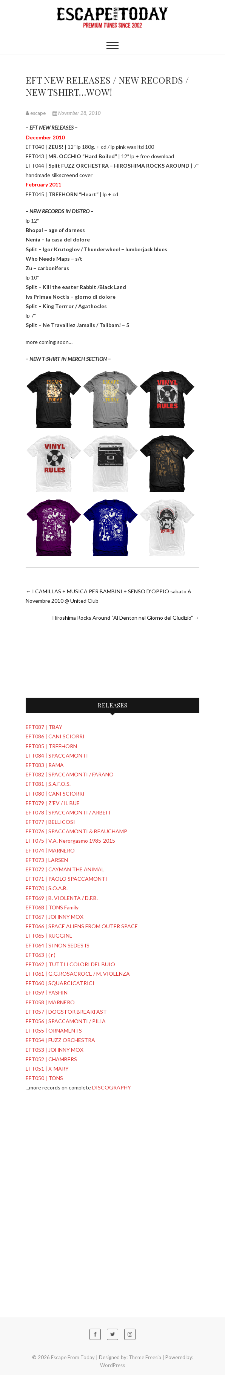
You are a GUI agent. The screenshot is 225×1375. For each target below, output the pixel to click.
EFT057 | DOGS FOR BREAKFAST (66, 1011)
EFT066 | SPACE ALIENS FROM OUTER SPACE (82, 926)
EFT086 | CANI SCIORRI (55, 736)
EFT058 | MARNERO (50, 1002)
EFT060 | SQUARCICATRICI (60, 983)
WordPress (112, 1365)
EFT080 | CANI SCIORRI (55, 793)
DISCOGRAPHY (111, 1087)
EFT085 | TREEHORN (51, 746)
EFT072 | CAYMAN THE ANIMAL (65, 869)
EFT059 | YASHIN (47, 992)
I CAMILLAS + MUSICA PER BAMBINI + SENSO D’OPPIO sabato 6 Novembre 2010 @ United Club (108, 596)
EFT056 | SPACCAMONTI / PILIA (66, 1021)
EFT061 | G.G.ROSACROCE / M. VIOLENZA (78, 973)
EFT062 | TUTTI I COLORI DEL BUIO (70, 964)
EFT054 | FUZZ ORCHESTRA (60, 1040)
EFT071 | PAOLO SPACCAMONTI (66, 878)
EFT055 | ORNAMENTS (54, 1030)
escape (36, 113)
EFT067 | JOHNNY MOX (54, 917)
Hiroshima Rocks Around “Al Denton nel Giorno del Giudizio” (125, 617)
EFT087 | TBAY (44, 727)
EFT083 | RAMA (45, 765)
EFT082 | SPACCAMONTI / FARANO (70, 774)
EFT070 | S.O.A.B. (47, 888)
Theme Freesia (145, 1357)
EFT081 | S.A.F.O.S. (48, 784)
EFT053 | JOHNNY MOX (54, 1050)
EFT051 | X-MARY (47, 1068)
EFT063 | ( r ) (40, 955)
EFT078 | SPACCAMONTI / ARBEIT (68, 812)
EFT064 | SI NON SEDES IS (57, 945)
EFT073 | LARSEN (47, 860)
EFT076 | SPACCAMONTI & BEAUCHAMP (76, 831)
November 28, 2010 (76, 113)
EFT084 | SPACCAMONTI (57, 755)
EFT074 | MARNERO (50, 850)
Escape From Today (73, 1357)
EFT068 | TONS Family (52, 907)
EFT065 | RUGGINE (49, 935)
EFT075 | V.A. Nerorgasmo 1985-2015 (70, 840)
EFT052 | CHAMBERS (51, 1059)
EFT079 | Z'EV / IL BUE (53, 803)
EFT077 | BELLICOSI (50, 822)
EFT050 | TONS (44, 1078)
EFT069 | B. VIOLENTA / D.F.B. (62, 898)
